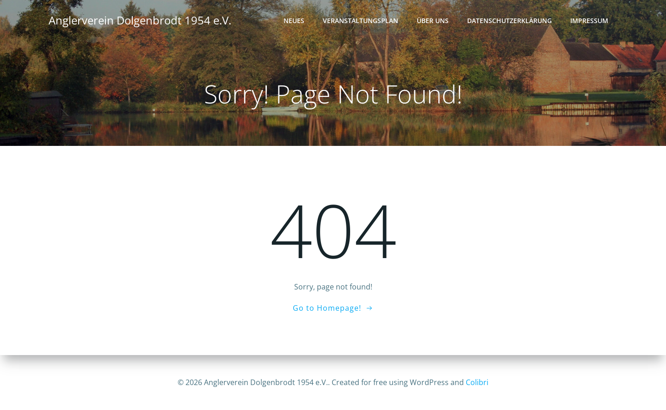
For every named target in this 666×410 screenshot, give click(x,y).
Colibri (477, 382)
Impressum (590, 21)
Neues (294, 21)
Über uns (433, 21)
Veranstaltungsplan (361, 21)
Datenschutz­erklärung (510, 21)
